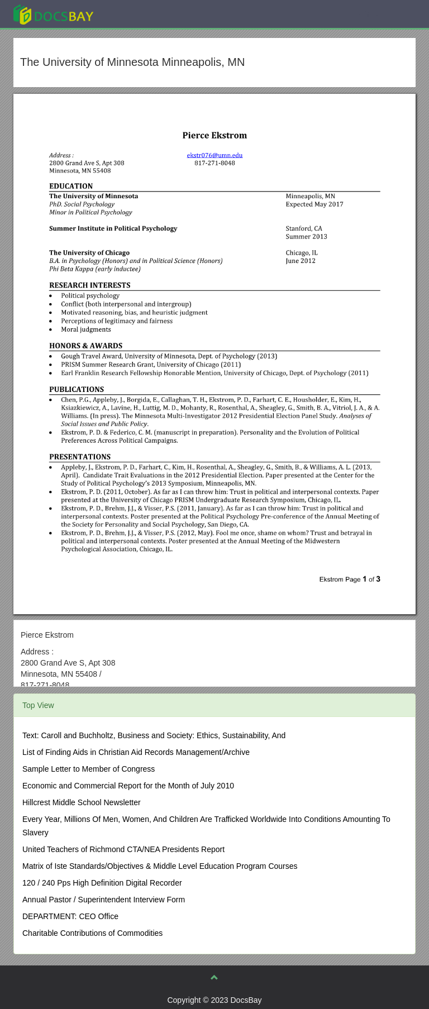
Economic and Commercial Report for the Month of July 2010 (128, 785)
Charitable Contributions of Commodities (92, 933)
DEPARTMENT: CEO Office (70, 916)
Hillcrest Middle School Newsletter (81, 802)
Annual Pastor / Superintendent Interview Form (103, 899)
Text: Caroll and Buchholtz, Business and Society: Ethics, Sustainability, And (153, 735)
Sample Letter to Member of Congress (88, 768)
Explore (137, 13)
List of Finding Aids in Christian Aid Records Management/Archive (136, 752)
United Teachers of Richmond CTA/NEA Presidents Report (123, 849)
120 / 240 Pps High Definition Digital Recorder (102, 882)
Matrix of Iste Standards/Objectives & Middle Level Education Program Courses (160, 866)
